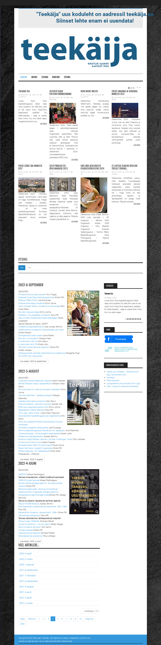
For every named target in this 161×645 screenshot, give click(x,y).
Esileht (23, 77)
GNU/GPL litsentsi (60, 641)
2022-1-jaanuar (26, 564)
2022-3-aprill (25, 553)
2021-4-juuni (25, 591)
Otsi (22, 267)
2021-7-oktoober (27, 575)
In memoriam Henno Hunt (29, 441)
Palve (114, 99)
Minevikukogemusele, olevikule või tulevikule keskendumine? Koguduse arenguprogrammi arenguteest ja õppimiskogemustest (38, 491)
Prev (137, 87)
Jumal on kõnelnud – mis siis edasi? (34, 523)
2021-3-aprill (25, 597)
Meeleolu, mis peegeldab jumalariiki (34, 314)
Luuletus (22, 97)
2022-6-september (31, 284)
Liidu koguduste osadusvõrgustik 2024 (92, 167)
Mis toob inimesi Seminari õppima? (34, 346)
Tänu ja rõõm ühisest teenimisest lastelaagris (38, 317)
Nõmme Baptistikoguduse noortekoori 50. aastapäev (41, 430)
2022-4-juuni (27, 463)
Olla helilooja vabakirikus (29, 515)
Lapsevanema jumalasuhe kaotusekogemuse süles (40, 329)
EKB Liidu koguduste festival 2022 (33, 406)
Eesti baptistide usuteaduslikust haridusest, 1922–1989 (42, 506)
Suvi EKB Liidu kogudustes (30, 355)
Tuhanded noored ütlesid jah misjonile (35, 380)
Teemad (44, 77)
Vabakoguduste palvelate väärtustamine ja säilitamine (42, 352)
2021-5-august (26, 586)
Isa (24, 91)
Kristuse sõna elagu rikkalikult (31, 302)
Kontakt (56, 77)
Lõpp (22, 623)
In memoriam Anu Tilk (28, 343)
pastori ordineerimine (60, 92)
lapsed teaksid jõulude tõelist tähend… (124, 167)
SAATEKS (22, 473)
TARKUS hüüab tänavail (28, 479)
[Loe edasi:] (33, 360)
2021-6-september (28, 580)
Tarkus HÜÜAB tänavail (28, 503)
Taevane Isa (108, 293)
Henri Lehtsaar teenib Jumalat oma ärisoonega (39, 305)
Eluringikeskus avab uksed (30, 335)
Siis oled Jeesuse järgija (28, 311)
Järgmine (89, 618)
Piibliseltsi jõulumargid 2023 (58, 167)
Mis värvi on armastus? (28, 338)
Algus (22, 618)
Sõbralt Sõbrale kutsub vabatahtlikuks (35, 383)
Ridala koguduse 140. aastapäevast (34, 450)
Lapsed (114, 174)
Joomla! (21, 641)
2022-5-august (28, 371)
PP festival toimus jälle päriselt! (31, 294)
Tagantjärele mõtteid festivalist (31, 409)
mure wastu (89, 91)
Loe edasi (43, 124)
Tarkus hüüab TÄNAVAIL (29, 520)
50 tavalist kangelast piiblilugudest (33, 427)
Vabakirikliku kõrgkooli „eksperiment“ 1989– (37, 512)
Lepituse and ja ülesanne (29, 532)
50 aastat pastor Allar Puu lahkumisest (35, 444)
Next (140, 87)
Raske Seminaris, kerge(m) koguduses (35, 447)
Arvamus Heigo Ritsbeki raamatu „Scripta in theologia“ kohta (45, 438)
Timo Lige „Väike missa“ (29, 412)
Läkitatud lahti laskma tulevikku (32, 400)
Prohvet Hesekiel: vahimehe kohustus (34, 403)
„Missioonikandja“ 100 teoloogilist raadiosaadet (39, 433)
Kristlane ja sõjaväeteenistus (30, 326)
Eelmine (31, 618)
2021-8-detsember (28, 569)
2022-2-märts (26, 558)
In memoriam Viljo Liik (28, 341)
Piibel (51, 174)
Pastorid (52, 99)
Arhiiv (34, 77)
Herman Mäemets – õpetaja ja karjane (35, 395)
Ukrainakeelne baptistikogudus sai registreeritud (39, 415)
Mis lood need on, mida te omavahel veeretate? (39, 389)
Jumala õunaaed (25, 529)
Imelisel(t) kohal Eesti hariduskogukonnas (36, 297)
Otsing (67, 77)
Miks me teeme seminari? (29, 526)
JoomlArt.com (85, 637)
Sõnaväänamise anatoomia (30, 535)
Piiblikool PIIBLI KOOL (28, 299)
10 (80, 618)
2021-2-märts (26, 602)
